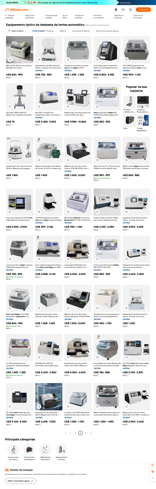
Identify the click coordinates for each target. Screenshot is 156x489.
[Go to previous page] (65, 433)
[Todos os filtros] (16, 31)
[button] (10, 59)
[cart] (123, 10)
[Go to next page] (90, 433)
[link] (152, 465)
